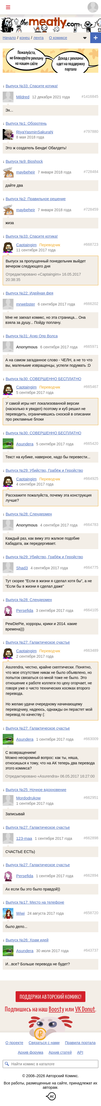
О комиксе (58, 38)
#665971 (90, 346)
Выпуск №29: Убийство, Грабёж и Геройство (44, 470)
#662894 (90, 875)
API (80, 1052)
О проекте (14, 1043)
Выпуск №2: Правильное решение (36, 199)
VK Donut (85, 1008)
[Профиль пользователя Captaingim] (9, 247)
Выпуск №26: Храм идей (27, 940)
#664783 (90, 524)
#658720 (90, 913)
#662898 (90, 838)
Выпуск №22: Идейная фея (29, 293)
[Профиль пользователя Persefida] (9, 610)
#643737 (90, 950)
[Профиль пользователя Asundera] (9, 444)
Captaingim (26, 244)
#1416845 (90, 96)
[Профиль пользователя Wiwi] (9, 913)
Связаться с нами (44, 1043)
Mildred (22, 97)
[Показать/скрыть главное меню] (8, 7)
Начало (9, 38)
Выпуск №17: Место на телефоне (35, 902)
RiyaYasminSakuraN (34, 132)
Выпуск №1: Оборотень (26, 124)
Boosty (56, 1008)
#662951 (90, 798)
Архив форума (30, 1052)
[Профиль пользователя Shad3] (9, 568)
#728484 (90, 172)
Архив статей (60, 1052)
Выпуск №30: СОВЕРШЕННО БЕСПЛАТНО (43, 379)
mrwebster (25, 304)
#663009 (90, 739)
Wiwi (20, 913)
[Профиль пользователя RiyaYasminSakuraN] (9, 134)
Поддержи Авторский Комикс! (50, 996)
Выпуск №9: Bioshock (24, 161)
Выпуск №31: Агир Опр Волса (32, 336)
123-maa (24, 838)
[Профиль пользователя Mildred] (9, 97)
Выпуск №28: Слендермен (29, 514)
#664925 (90, 478)
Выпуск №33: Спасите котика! (32, 86)
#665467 (90, 387)
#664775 (90, 567)
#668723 (90, 244)
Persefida (24, 610)
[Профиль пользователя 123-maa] (9, 838)
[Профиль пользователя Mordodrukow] (9, 800)
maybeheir (25, 172)
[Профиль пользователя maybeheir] (9, 172)
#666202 (90, 303)
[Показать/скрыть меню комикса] (84, 37)
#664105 (90, 610)
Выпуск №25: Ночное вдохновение (36, 790)
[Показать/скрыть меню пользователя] (93, 7)
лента (38, 38)
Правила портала (80, 1043)
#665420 (90, 443)
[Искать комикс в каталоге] (7, 1064)
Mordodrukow (28, 798)
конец (25, 38)
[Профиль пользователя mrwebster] (9, 304)
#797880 (90, 131)
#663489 (90, 650)
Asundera (24, 444)
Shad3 (22, 568)
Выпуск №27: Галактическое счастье (38, 642)
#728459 (90, 209)
